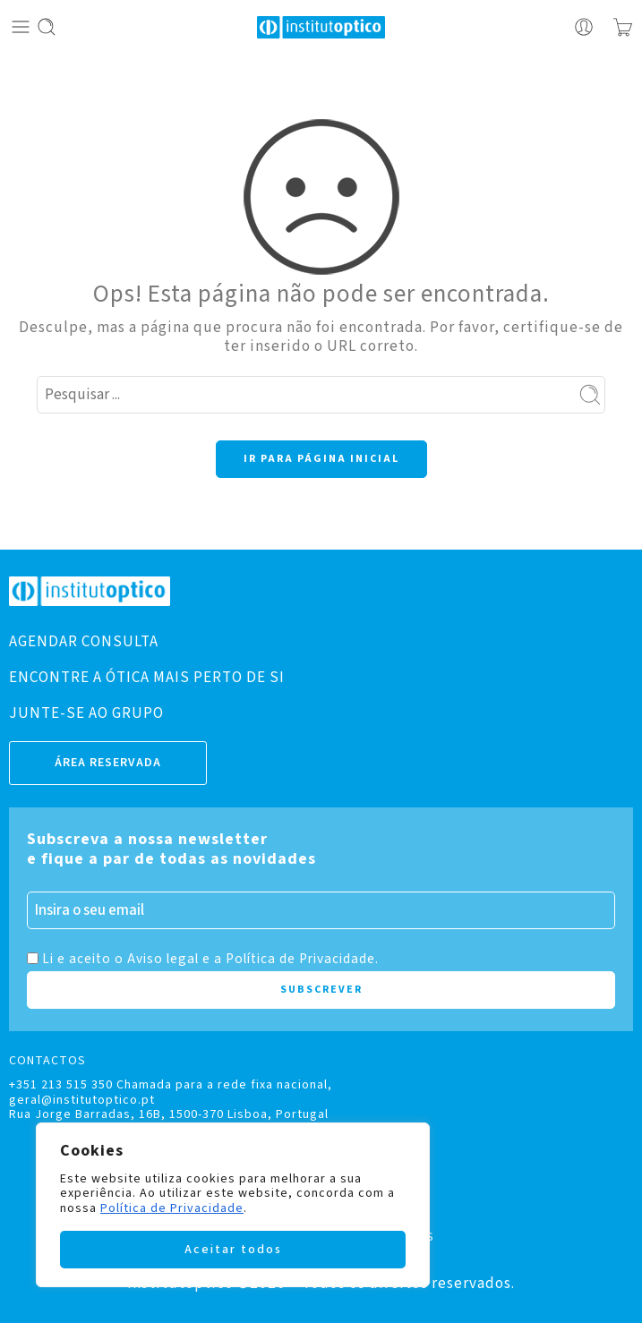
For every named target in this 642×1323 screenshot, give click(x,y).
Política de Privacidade (172, 1208)
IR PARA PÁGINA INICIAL (321, 458)
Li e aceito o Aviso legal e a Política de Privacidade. (210, 959)
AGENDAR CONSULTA (83, 642)
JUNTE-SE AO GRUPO (86, 713)
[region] (233, 1204)
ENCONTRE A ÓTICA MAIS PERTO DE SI (147, 677)
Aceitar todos (233, 1250)
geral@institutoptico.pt (82, 1100)
